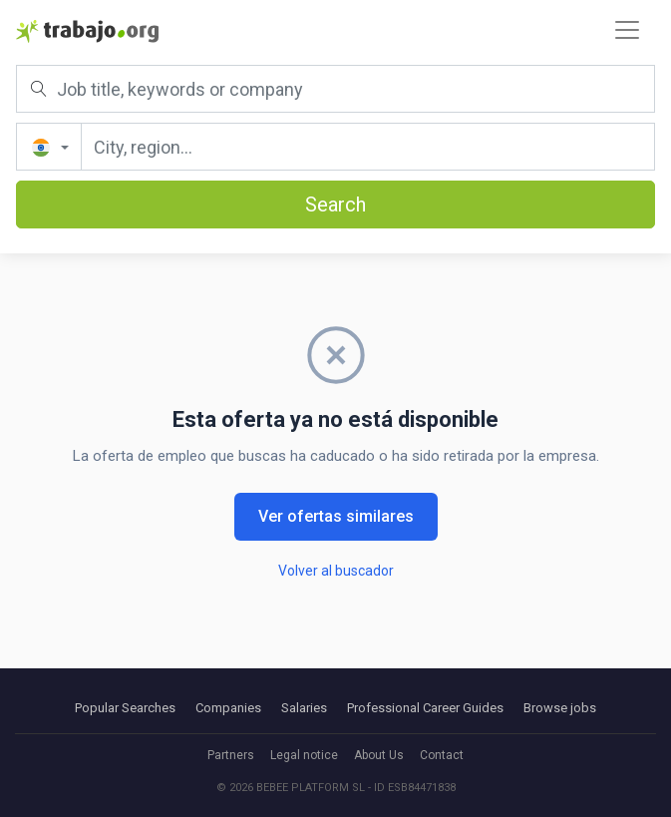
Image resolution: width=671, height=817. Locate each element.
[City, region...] (368, 147)
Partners (230, 755)
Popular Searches (125, 707)
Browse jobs (559, 707)
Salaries (304, 707)
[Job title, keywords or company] (335, 89)
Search (335, 204)
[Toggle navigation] (627, 30)
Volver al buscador (336, 571)
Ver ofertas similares (336, 516)
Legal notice (304, 755)
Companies (228, 707)
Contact (442, 755)
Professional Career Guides (425, 707)
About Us (379, 755)
